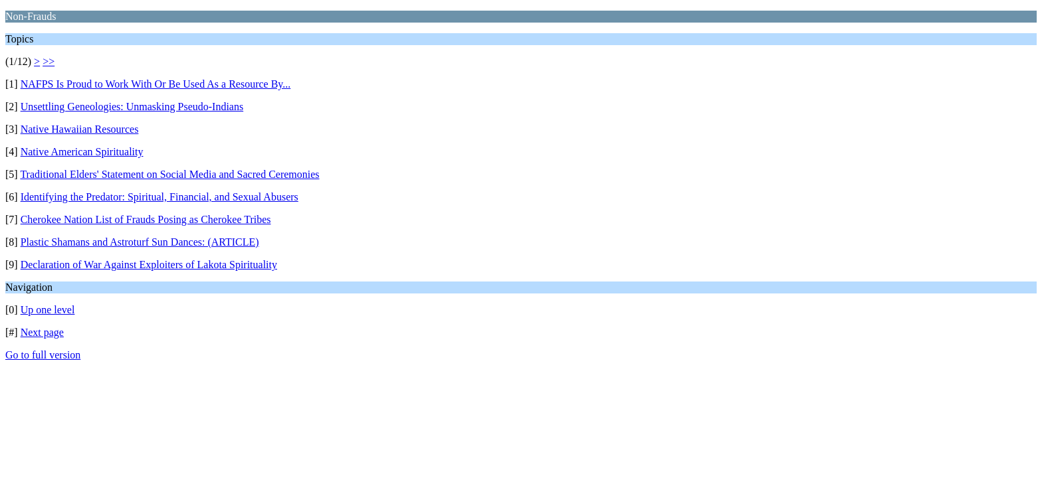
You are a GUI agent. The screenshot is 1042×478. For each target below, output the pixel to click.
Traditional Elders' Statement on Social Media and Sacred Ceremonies (169, 174)
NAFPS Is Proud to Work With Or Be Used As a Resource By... (156, 84)
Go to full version (42, 354)
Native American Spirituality (82, 151)
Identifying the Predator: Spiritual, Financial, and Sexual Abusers (159, 196)
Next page (42, 332)
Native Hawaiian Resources (80, 129)
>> (48, 61)
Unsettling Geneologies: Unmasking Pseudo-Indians (132, 106)
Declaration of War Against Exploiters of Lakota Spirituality (149, 264)
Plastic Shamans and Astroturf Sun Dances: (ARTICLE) (140, 242)
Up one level (48, 309)
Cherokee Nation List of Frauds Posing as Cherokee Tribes (146, 219)
